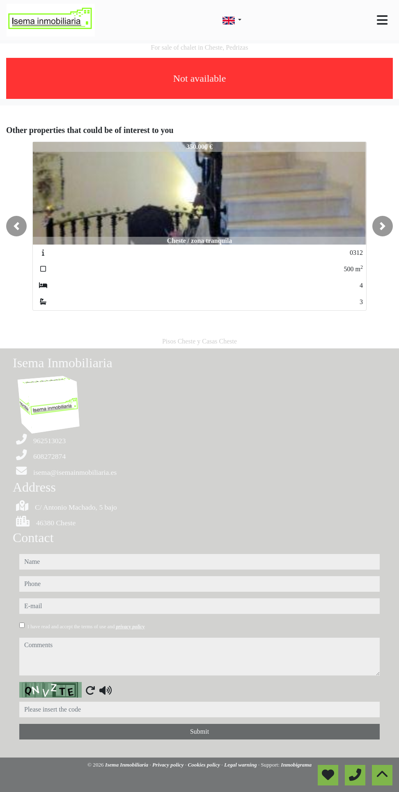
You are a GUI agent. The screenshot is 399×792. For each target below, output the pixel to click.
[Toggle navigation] (382, 20)
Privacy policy (168, 765)
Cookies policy (204, 765)
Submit (199, 731)
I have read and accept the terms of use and (86, 626)
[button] (16, 226)
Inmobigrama (296, 765)
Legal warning (241, 765)
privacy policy (130, 626)
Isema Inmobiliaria (127, 765)
